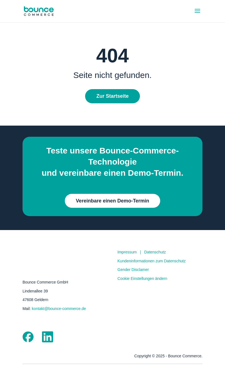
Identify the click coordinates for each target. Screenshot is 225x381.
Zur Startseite (112, 96)
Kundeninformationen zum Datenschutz (151, 261)
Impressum (127, 252)
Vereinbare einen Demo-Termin (112, 201)
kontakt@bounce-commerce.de (59, 308)
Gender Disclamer (133, 269)
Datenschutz (155, 252)
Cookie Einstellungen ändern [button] (142, 278)
